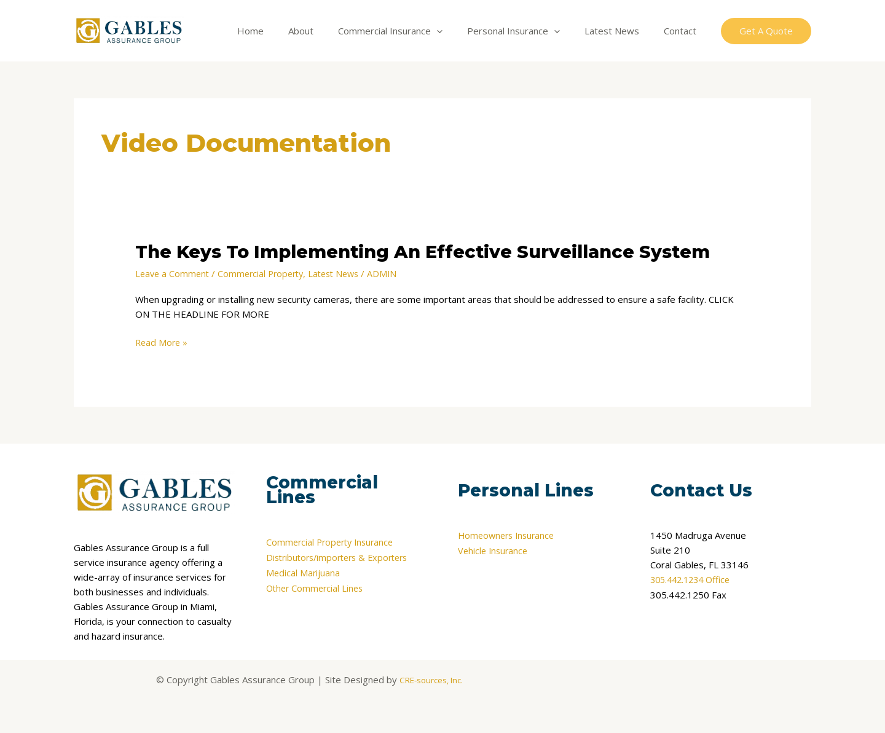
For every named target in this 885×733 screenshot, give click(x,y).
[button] (766, 31)
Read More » (162, 342)
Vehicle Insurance (494, 550)
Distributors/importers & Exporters (342, 557)
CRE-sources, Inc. (431, 679)
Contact (683, 31)
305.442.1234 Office (694, 579)
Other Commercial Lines (317, 587)
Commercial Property (266, 273)
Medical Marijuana (303, 572)
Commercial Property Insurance (333, 542)
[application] (458, 31)
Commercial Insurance (412, 31)
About (328, 31)
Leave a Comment (173, 273)
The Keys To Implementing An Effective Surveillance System (438, 251)
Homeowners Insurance (509, 535)
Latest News (621, 31)
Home (284, 31)
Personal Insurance (528, 31)
